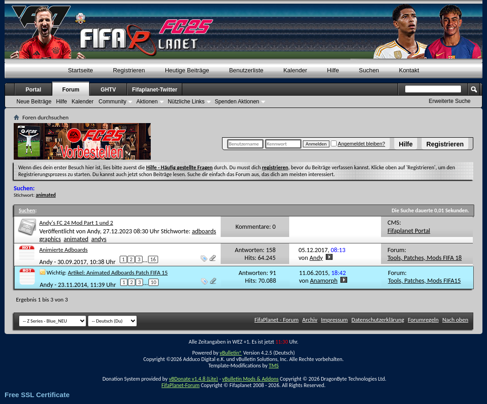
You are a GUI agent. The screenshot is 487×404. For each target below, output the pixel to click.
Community (113, 101)
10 (153, 282)
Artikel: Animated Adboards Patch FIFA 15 (118, 272)
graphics (50, 239)
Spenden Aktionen (237, 101)
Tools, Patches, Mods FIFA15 (424, 281)
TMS (274, 365)
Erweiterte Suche (450, 101)
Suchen (369, 70)
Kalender (295, 70)
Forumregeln (423, 319)
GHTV (108, 89)
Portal (33, 89)
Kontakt (409, 70)
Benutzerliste (246, 70)
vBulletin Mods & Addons (250, 379)
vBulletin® (231, 353)
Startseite (80, 70)
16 (153, 259)
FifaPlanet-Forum (180, 385)
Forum (70, 89)
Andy (93, 231)
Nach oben (455, 319)
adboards (204, 231)
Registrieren (445, 144)
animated (76, 239)
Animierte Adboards (63, 249)
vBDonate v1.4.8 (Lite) (193, 379)
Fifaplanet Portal (408, 231)
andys (98, 239)
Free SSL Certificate (37, 395)
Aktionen (147, 101)
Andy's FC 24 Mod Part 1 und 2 (76, 222)
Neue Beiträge (34, 101)
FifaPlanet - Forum (276, 319)
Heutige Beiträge (187, 70)
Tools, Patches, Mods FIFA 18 (424, 258)
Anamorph (324, 281)
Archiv (310, 319)
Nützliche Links (186, 101)
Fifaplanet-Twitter (154, 89)
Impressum (334, 319)
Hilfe (406, 144)
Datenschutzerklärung (377, 319)
